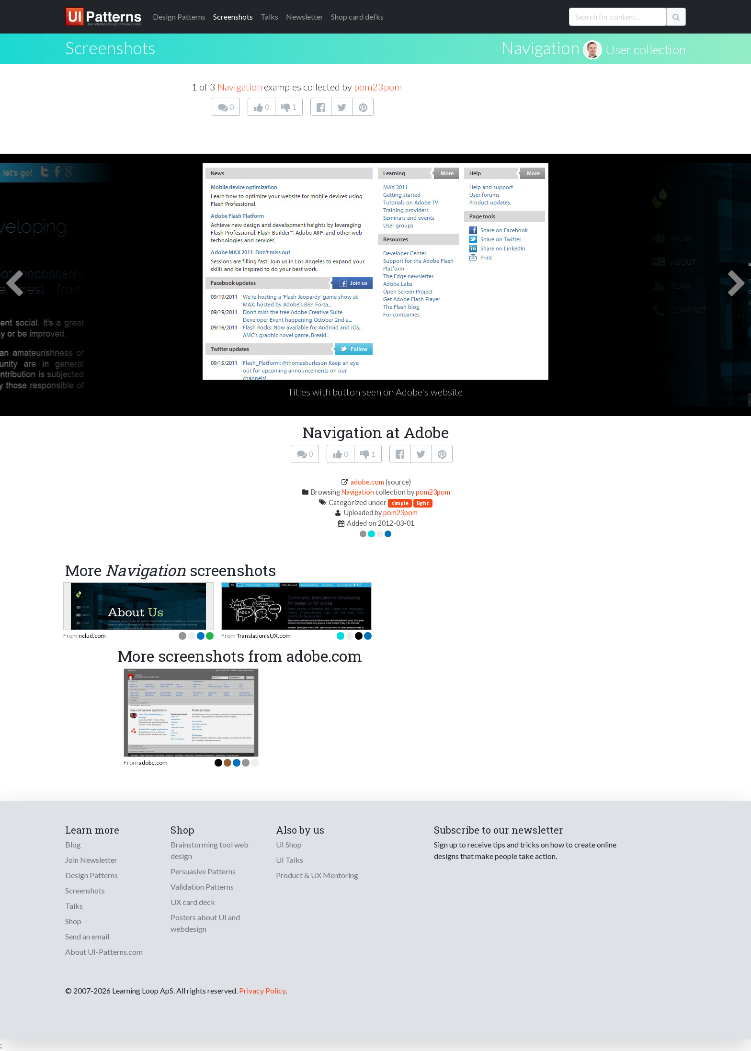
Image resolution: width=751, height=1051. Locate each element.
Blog (73, 844)
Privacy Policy (262, 990)
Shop (73, 921)
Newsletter (304, 16)
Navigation (540, 47)
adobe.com (367, 482)
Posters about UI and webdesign (205, 923)
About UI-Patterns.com (104, 951)
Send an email (87, 936)
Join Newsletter (91, 859)
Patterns (179, 16)
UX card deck (193, 901)
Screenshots (233, 16)
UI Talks (289, 859)
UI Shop (289, 844)
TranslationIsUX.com (264, 635)
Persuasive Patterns (203, 871)
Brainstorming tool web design (210, 850)
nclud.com (92, 635)
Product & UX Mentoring (317, 875)
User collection (645, 49)
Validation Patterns (202, 886)
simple (400, 503)
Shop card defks (357, 16)
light (423, 503)
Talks (269, 16)
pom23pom (378, 86)
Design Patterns (91, 875)
